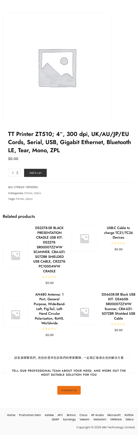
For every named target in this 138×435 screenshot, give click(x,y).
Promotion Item (30, 415)
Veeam (84, 419)
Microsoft (114, 415)
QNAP (55, 419)
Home (11, 415)
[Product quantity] (14, 173)
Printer (28, 193)
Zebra (37, 193)
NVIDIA (129, 415)
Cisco (83, 415)
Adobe (49, 415)
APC (60, 415)
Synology (69, 419)
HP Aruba (97, 415)
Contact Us (69, 390)
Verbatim (99, 419)
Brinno (71, 415)
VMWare (116, 419)
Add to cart (35, 173)
